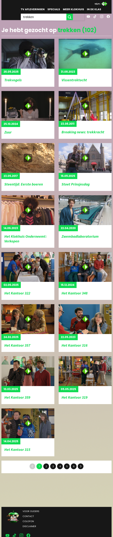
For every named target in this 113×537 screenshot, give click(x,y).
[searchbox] (49, 17)
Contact (28, 516)
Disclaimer (29, 526)
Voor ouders (31, 511)
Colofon (28, 521)
